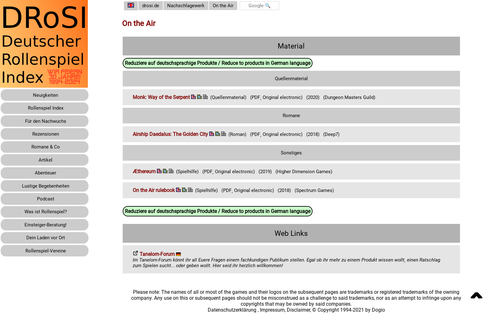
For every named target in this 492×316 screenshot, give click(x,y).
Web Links (294, 232)
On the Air (231, 6)
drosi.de (155, 6)
